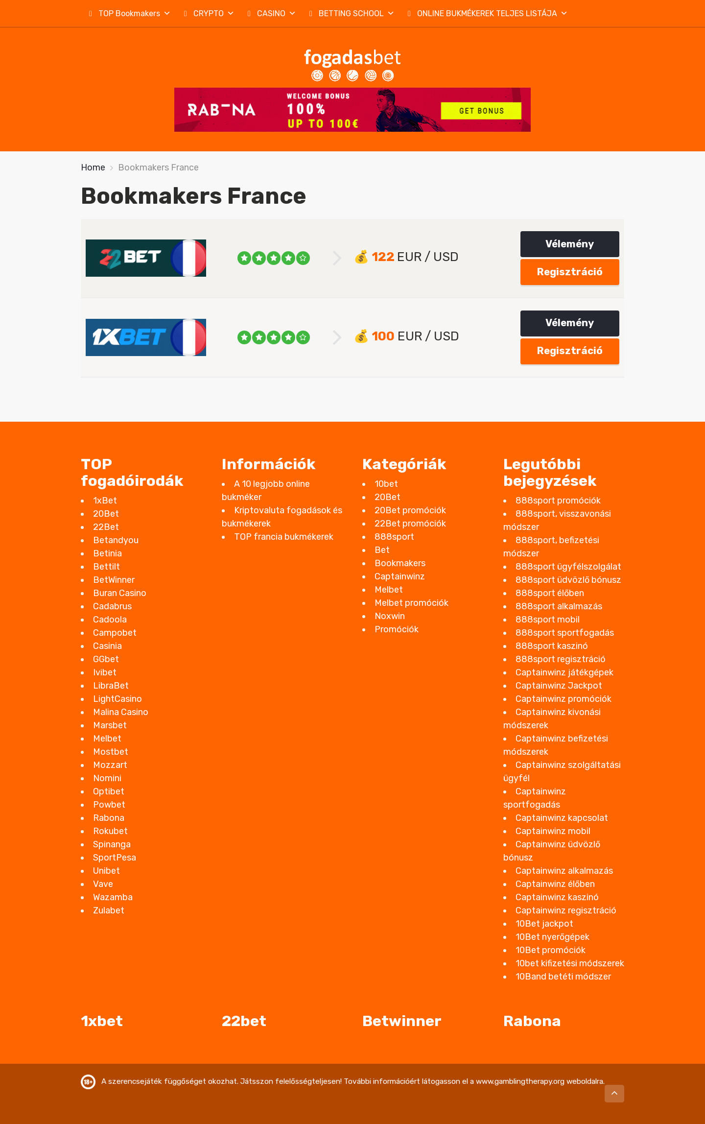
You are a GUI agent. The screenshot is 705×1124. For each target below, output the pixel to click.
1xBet (105, 500)
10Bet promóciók (551, 950)
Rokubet (110, 831)
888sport (394, 536)
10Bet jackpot (544, 923)
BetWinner (114, 579)
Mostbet (110, 751)
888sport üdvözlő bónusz (568, 579)
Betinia (107, 553)
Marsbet (110, 725)
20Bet (106, 513)
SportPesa (114, 857)
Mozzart (110, 765)
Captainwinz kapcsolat (562, 818)
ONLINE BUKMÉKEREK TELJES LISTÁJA (492, 13)
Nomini (107, 778)
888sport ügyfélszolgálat (568, 566)
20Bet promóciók (410, 510)
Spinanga (112, 844)
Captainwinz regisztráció (566, 910)
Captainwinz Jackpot (559, 685)
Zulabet (108, 910)
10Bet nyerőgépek (552, 937)
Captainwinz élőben (555, 884)
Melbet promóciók (411, 603)
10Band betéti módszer (563, 976)
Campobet (115, 632)
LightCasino (117, 699)
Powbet (109, 804)
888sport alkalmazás (559, 606)
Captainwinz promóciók (563, 699)
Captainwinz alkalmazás (564, 870)
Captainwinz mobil (553, 831)
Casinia (107, 646)
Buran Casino (119, 593)
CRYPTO (214, 13)
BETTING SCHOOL (357, 13)
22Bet (106, 527)
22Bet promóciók (410, 523)
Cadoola (110, 619)
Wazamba (113, 897)
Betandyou (116, 540)
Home (93, 167)
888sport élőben (550, 593)
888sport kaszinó (552, 646)
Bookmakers (400, 563)
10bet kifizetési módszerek (570, 963)
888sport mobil (548, 619)
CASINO (276, 13)
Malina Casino (120, 712)
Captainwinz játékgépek (564, 672)
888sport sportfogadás (565, 632)
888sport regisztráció (561, 659)
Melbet (107, 738)
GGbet (106, 659)
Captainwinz (400, 576)
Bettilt (106, 566)
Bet (382, 550)
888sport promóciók (558, 500)
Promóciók (397, 629)
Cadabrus (112, 606)
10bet (386, 483)
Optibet (108, 791)
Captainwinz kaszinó (557, 897)
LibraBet (111, 685)
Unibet (106, 870)
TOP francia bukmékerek (283, 536)
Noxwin (390, 616)
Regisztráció (570, 272)
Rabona (108, 818)
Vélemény (569, 244)
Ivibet (105, 672)
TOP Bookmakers (134, 13)
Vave (103, 884)
